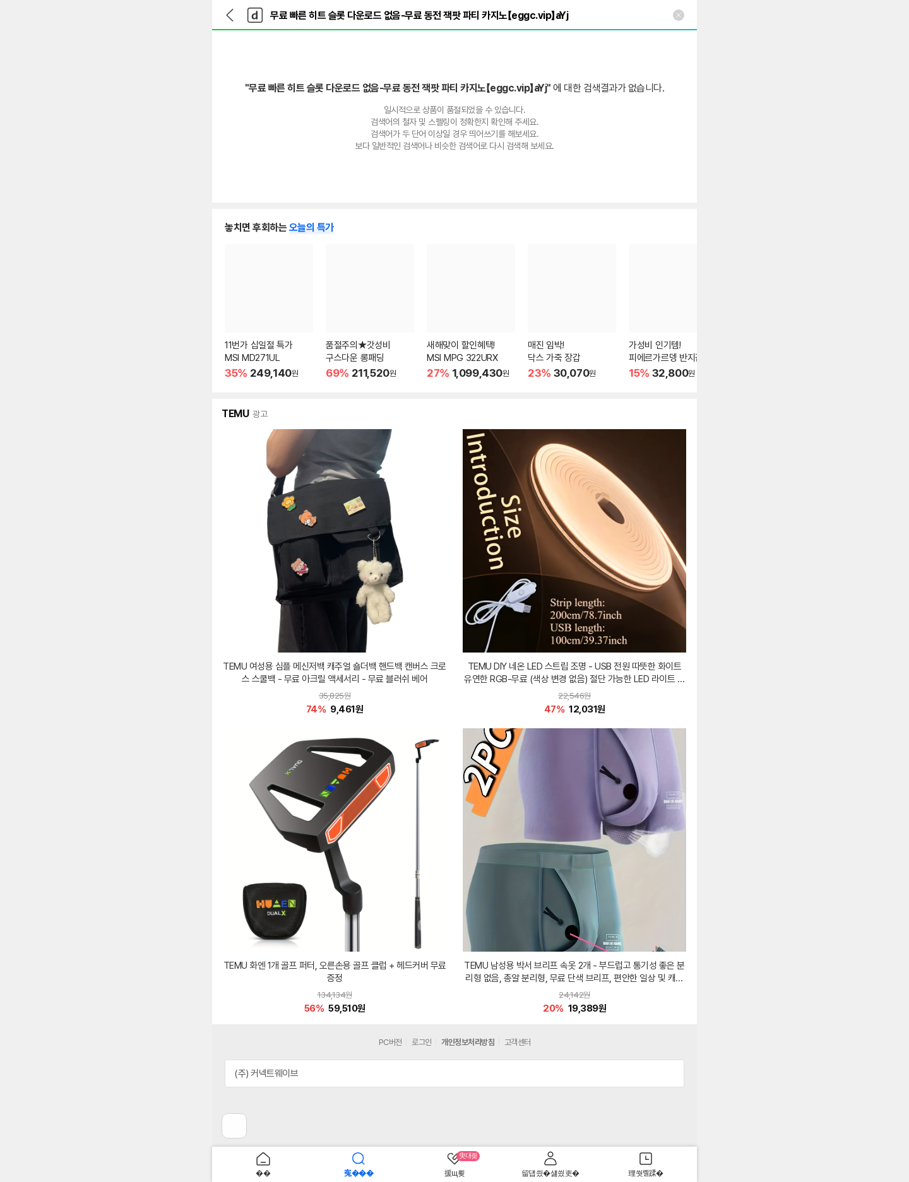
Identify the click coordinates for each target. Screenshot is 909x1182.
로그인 (422, 1042)
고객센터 (517, 1042)
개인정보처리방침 (467, 1042)
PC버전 (390, 1042)
